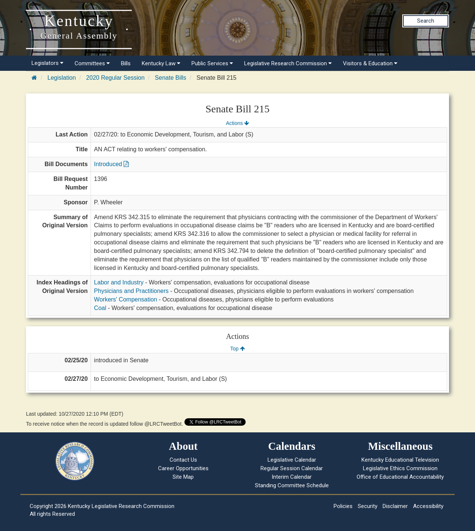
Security (367, 506)
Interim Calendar (292, 477)
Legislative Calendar (292, 459)
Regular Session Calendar (292, 468)
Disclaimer (395, 506)
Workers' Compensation (125, 299)
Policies (343, 506)
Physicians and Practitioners (131, 291)
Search (425, 20)
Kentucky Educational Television (400, 459)
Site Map (183, 477)
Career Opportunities (183, 468)
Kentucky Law (161, 63)
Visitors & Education (370, 63)
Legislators (47, 63)
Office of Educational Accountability (400, 477)
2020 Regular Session (115, 78)
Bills (126, 63)
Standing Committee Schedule (292, 485)
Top (237, 349)
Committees (92, 63)
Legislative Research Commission (288, 63)
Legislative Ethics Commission (400, 468)
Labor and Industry (118, 282)
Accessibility (428, 506)
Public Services (212, 63)
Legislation (62, 78)
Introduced (111, 164)
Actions (237, 123)
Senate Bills (170, 78)
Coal (100, 308)
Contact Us (183, 459)
